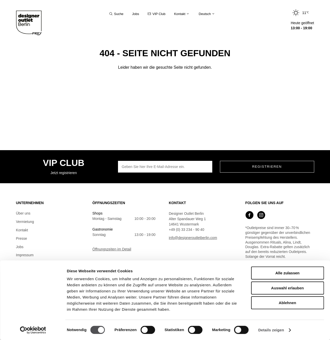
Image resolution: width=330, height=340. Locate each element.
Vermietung (25, 222)
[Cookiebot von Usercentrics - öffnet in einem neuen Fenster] (33, 330)
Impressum (25, 255)
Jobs (20, 247)
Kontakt (22, 230)
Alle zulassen (287, 273)
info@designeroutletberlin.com (193, 238)
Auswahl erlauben (287, 288)
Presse (21, 238)
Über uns (23, 213)
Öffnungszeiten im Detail (112, 249)
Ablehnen (287, 303)
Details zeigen (271, 330)
